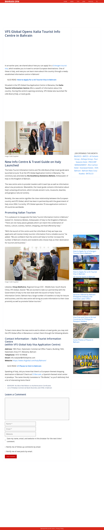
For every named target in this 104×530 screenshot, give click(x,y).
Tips (78, 1)
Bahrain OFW (12, 1)
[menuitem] (86, 245)
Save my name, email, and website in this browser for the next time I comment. (34, 440)
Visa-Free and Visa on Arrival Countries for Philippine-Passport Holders (84, 319)
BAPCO (85, 156)
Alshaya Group (87, 159)
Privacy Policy (60, 528)
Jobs (83, 1)
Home (65, 1)
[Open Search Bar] (97, 1)
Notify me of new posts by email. (19, 451)
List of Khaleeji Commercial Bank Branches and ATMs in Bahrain (29, 388)
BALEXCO (77, 156)
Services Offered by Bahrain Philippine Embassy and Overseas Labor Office (84, 296)
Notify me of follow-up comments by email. (23, 447)
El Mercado (36, 374)
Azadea (82, 173)
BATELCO (89, 173)
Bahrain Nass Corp (89, 171)
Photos (90, 1)
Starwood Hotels (86, 168)
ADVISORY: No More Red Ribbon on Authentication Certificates (29, 386)
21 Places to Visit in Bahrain (29, 366)
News (72, 1)
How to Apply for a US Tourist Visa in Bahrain (36, 80)
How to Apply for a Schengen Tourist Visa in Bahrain (84, 252)
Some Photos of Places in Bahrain (83, 341)
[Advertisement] (52, 15)
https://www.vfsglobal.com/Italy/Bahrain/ (29, 360)
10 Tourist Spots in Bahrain (84, 277)
